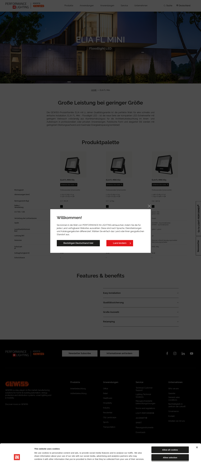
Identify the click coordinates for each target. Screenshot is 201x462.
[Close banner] (197, 430)
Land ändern (119, 243)
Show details (137, 457)
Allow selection (170, 440)
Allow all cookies (170, 433)
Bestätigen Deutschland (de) (78, 243)
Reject (170, 448)
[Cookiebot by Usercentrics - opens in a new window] (16, 457)
